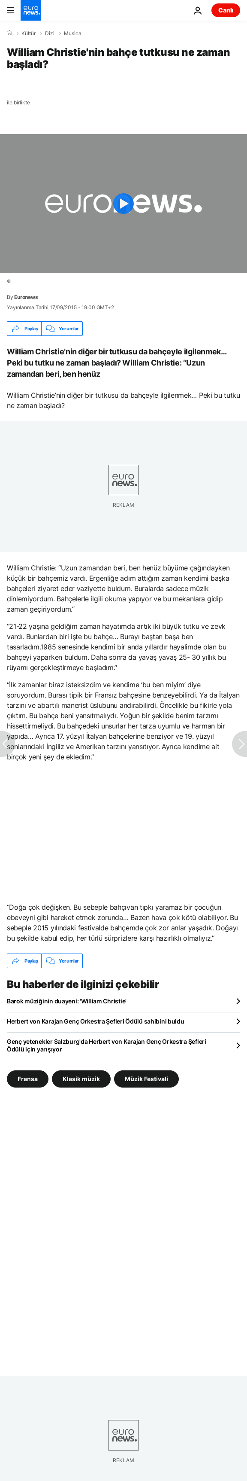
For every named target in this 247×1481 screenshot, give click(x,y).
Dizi (49, 33)
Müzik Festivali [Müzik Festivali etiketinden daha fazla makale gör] (146, 1078)
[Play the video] (123, 203)
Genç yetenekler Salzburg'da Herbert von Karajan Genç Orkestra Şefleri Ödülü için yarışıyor (106, 1045)
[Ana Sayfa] (9, 33)
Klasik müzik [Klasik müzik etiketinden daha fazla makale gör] (81, 1078)
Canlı (225, 10)
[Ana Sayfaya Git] (31, 10)
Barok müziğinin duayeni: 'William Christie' (67, 1001)
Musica (72, 33)
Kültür (28, 33)
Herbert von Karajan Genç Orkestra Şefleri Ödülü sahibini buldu (95, 1021)
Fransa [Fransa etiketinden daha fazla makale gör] (28, 1078)
